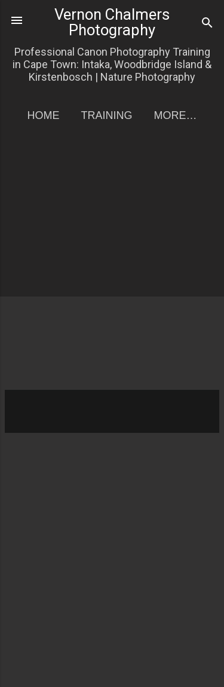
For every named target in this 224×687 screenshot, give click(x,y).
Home (43, 115)
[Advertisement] (112, 266)
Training (106, 115)
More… (175, 115)
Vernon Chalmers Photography (112, 22)
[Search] (207, 24)
